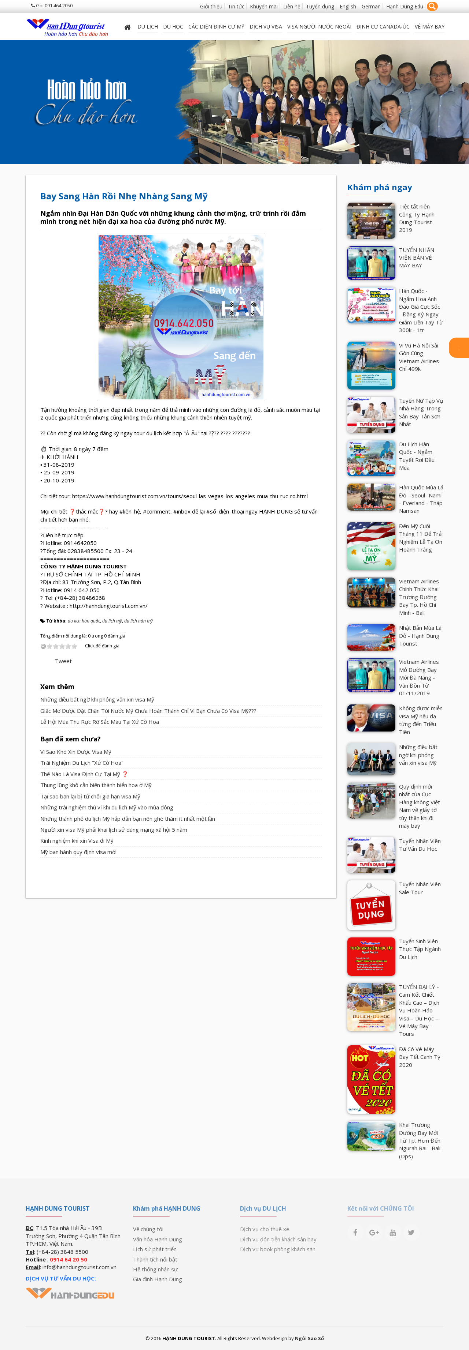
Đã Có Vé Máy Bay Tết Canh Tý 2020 (419, 1056)
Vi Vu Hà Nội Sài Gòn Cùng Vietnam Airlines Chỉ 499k (419, 357)
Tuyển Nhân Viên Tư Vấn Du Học (420, 844)
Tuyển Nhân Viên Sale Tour (420, 887)
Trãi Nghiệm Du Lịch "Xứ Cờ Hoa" (81, 762)
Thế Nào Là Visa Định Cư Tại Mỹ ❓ (84, 774)
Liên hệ (291, 6)
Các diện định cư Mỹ (216, 26)
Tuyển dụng (320, 6)
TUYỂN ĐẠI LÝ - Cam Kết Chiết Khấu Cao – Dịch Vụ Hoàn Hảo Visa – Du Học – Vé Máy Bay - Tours (419, 1010)
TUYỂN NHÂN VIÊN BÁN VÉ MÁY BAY (416, 257)
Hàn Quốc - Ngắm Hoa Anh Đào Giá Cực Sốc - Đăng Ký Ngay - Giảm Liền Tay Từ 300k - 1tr (421, 310)
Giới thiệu (211, 6)
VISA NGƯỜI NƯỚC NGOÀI (319, 26)
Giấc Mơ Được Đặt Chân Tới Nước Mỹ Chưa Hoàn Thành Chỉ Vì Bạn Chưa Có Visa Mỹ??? (148, 710)
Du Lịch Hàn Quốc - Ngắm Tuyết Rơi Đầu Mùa (417, 455)
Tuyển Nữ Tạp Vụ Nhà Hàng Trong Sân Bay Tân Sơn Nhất (421, 412)
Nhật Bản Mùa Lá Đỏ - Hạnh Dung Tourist (420, 635)
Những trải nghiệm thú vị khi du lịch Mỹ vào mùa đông (106, 807)
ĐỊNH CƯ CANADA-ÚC (383, 26)
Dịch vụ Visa (266, 26)
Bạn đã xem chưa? (70, 739)
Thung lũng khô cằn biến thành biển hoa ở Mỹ (96, 785)
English (348, 6)
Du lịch (147, 26)
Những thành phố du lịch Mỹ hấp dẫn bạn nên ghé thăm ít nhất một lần (127, 818)
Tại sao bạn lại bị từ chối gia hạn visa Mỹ (90, 796)
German (371, 6)
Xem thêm (57, 687)
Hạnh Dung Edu (404, 6)
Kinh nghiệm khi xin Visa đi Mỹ (77, 840)
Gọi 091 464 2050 (52, 5)
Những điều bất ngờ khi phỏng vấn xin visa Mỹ (97, 699)
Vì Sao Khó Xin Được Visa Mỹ (75, 751)
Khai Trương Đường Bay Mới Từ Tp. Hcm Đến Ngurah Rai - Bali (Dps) (419, 1140)
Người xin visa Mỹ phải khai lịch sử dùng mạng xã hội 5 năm (113, 829)
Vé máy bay (429, 26)
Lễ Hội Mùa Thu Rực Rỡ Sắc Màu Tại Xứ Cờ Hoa (99, 721)
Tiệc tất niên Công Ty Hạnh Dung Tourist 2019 (417, 218)
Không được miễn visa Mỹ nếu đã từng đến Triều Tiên (421, 719)
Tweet (63, 661)
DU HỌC (173, 26)
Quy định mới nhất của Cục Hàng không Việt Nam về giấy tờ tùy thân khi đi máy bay (419, 806)
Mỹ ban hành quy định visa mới (78, 851)
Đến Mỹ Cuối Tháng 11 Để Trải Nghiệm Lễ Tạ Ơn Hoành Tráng (421, 537)
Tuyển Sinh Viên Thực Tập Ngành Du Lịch (420, 948)
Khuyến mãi (264, 6)
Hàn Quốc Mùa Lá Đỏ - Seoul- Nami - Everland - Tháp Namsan (421, 499)
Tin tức (236, 6)
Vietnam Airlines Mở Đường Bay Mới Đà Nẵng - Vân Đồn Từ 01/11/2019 (419, 677)
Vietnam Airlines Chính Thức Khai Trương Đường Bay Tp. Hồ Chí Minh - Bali (419, 597)
